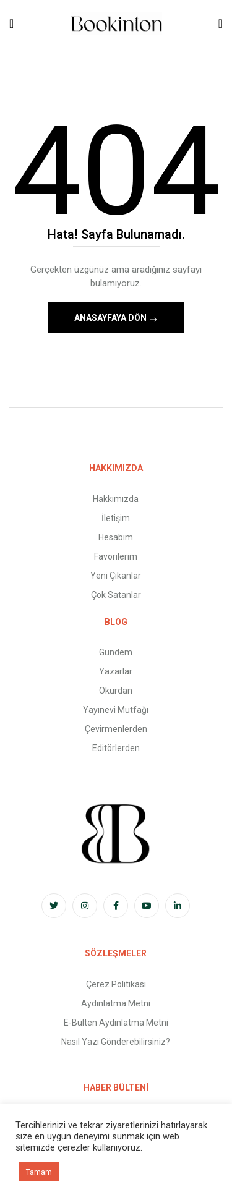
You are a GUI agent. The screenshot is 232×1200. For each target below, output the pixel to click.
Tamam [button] (39, 1172)
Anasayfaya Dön (111, 318)
